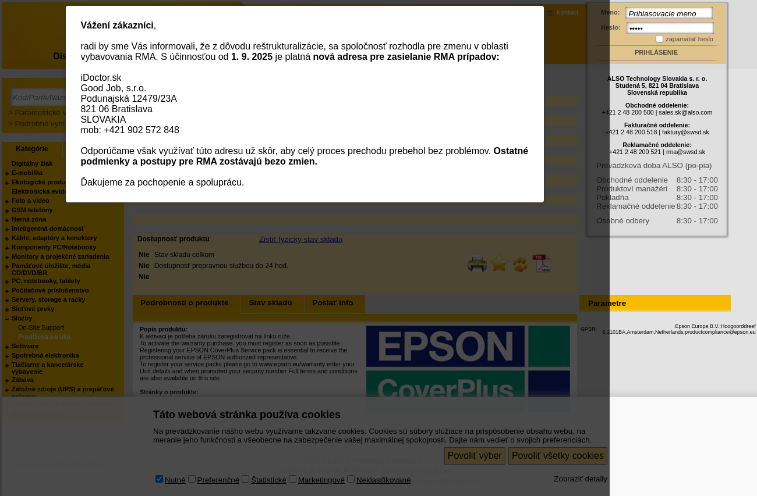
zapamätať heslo (689, 38)
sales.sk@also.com (685, 112)
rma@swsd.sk (685, 151)
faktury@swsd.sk (685, 132)
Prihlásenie (656, 52)
